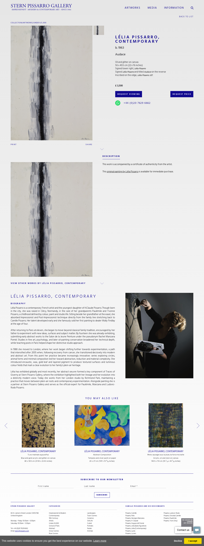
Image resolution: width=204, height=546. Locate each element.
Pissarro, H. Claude (131, 521)
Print (14, 144)
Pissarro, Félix (130, 515)
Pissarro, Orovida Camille (172, 515)
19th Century (53, 518)
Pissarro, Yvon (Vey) (170, 521)
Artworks (132, 8)
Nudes (89, 528)
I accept (193, 541)
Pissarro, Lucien (130, 533)
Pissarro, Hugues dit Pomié (134, 523)
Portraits (90, 526)
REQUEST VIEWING (128, 94)
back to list (186, 16)
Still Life (90, 521)
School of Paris (54, 526)
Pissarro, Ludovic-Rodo (172, 513)
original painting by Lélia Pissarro (122, 171)
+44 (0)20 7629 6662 (137, 103)
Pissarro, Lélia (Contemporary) (135, 528)
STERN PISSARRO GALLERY (23, 506)
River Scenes (53, 533)
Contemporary (54, 515)
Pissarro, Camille (131, 513)
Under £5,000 (40, 22)
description (111, 156)
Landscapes (91, 513)
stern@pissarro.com (22, 531)
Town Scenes (92, 515)
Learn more (99, 540)
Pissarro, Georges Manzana (134, 518)
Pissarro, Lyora (130, 531)
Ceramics (90, 518)
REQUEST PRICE (182, 94)
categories (55, 506)
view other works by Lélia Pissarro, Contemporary (48, 283)
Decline (178, 541)
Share (89, 144)
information (174, 8)
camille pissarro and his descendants (145, 506)
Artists (51, 521)
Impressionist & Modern (57, 513)
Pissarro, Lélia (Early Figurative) (135, 526)
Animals (90, 531)
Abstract (52, 528)
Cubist (89, 523)
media (152, 8)
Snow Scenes (54, 531)
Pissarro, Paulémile (170, 518)
